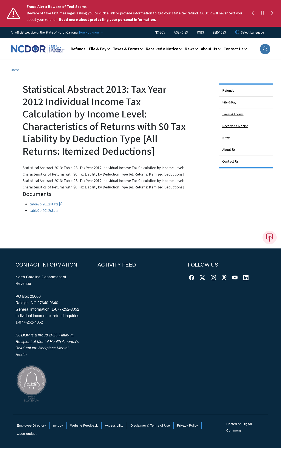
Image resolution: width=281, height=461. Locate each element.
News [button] (190, 49)
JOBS (200, 32)
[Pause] (262, 13)
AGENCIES (181, 32)
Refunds (78, 49)
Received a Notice (235, 126)
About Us (229, 149)
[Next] (272, 13)
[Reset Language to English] (237, 32)
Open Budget (27, 433)
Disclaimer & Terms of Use (150, 425)
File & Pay (229, 102)
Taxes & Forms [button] (126, 49)
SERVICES (219, 32)
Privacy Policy (187, 425)
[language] (252, 32)
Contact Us (230, 161)
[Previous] (253, 13)
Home (15, 70)
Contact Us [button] (234, 49)
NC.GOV (160, 32)
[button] (265, 49)
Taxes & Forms (233, 114)
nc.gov (58, 425)
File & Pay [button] (98, 49)
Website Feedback (84, 425)
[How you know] (90, 32)
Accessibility (114, 425)
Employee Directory (31, 425)
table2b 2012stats (46, 204)
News (226, 138)
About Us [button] (209, 49)
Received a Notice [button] (162, 49)
